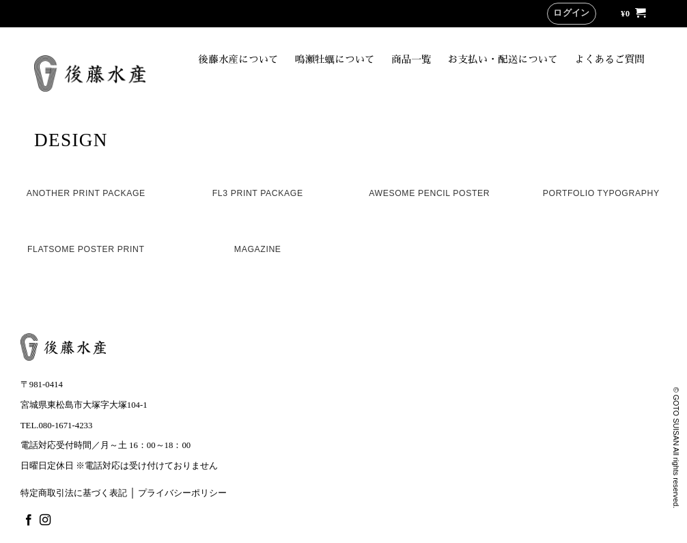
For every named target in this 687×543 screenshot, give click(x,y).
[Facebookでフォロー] (28, 520)
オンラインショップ (576, 88)
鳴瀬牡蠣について (335, 59)
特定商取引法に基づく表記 (73, 493)
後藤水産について (239, 59)
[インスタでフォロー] (45, 520)
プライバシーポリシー (182, 493)
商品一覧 (411, 59)
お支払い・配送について (503, 59)
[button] (571, 14)
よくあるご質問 (609, 59)
